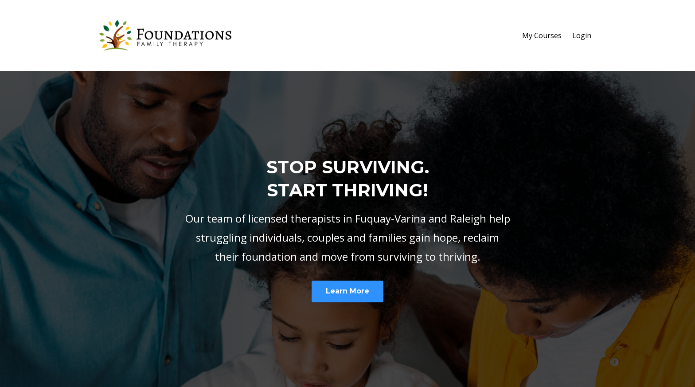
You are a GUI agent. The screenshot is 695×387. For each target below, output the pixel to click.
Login (581, 35)
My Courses (542, 35)
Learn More (347, 291)
